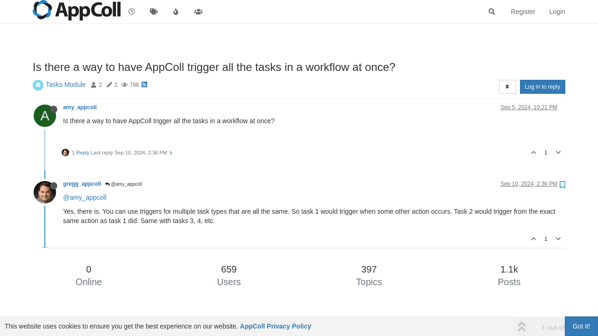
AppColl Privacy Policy (276, 326)
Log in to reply (542, 87)
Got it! (581, 326)
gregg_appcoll (82, 184)
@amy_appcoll (123, 184)
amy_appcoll (80, 107)
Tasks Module (66, 84)
